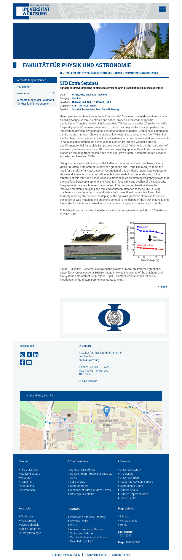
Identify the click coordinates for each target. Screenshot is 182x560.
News (118, 73)
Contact (86, 345)
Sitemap (124, 517)
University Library (129, 470)
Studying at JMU (29, 474)
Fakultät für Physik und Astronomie (77, 65)
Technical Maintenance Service (88, 538)
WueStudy (26, 517)
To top (122, 525)
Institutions (26, 486)
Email (86, 374)
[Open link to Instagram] (23, 355)
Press (72, 525)
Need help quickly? (80, 542)
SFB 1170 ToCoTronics (84, 105)
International (27, 490)
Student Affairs (128, 490)
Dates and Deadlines (82, 470)
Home (23, 461)
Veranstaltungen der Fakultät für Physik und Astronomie (34, 101)
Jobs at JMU (77, 482)
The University (28, 470)
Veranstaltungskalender (31, 80)
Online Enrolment (30, 529)
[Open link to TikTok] (29, 355)
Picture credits (127, 521)
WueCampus (27, 521)
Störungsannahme (80, 534)
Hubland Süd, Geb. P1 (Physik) (88, 102)
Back (163, 286)
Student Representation (133, 494)
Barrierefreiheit (121, 554)
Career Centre (127, 498)
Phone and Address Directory (86, 517)
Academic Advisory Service (135, 482)
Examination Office (130, 486)
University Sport (128, 478)
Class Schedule (29, 525)
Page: (121, 542)
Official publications (81, 494)
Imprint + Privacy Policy (66, 554)
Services (124, 461)
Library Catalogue (30, 533)
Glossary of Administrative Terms (89, 490)
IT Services (125, 474)
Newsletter (23, 93)
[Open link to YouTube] (29, 362)
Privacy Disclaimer (96, 554)
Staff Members (78, 486)
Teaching (25, 482)
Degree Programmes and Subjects (90, 474)
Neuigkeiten (23, 86)
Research (25, 478)
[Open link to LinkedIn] (36, 355)
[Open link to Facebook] (23, 362)
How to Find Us (78, 521)
